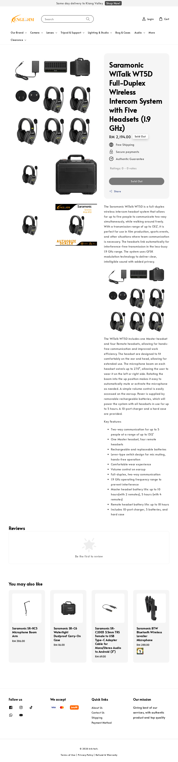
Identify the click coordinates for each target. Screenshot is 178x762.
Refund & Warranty (106, 754)
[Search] (88, 18)
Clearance (17, 40)
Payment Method (102, 722)
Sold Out (137, 181)
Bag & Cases (122, 32)
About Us (97, 707)
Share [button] (115, 191)
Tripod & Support (71, 32)
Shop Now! (113, 3)
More (152, 32)
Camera (35, 32)
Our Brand (17, 32)
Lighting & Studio (98, 32)
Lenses (50, 32)
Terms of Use (68, 754)
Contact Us (98, 712)
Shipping (97, 717)
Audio (138, 32)
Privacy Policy (85, 754)
